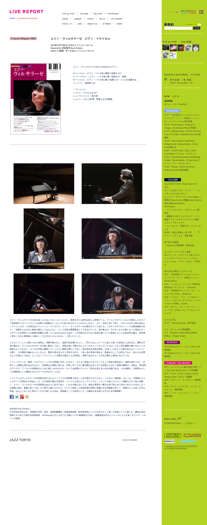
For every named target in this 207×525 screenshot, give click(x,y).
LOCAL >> (191, 423)
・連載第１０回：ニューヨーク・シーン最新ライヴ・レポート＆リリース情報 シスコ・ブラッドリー (182, 219)
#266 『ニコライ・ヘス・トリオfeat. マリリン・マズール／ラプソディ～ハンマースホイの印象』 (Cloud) (182, 300)
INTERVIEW (111, 14)
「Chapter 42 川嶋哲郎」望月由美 (179, 245)
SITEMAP (107, 24)
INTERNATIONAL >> (173, 423)
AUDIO (66, 19)
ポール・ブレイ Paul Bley (175, 104)
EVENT (91, 19)
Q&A (102, 19)
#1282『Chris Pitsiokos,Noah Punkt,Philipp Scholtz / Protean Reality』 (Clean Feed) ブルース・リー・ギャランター (182, 160)
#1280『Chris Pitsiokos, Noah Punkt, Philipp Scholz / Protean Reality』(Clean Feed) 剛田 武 (181, 144)
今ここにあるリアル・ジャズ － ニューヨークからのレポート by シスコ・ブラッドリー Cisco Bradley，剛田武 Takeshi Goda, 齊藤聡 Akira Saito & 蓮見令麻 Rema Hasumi (182, 196)
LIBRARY (78, 19)
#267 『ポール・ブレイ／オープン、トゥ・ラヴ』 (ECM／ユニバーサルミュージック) (182, 310)
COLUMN (84, 14)
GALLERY (98, 14)
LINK (80, 24)
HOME (12, 18)
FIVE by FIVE (69, 14)
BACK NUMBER (129, 440)
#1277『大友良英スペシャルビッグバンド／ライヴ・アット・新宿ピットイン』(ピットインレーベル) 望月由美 (182, 118)
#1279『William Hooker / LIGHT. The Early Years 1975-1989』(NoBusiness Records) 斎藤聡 (182, 134)
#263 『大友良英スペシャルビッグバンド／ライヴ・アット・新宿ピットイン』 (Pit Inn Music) (182, 277)
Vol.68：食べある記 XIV (181, 83)
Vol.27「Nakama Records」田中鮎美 (180, 323)
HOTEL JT (68, 24)
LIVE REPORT (115, 19)
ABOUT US (92, 24)
